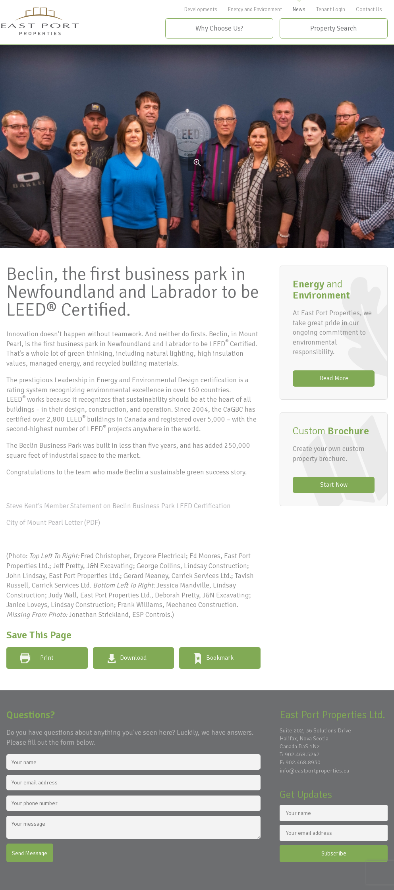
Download (133, 658)
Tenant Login (330, 9)
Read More (333, 378)
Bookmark (220, 658)
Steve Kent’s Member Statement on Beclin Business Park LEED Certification (118, 505)
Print (47, 658)
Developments (200, 9)
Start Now (334, 485)
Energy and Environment (255, 9)
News (299, 9)
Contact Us (369, 9)
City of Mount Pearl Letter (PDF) (53, 522)
